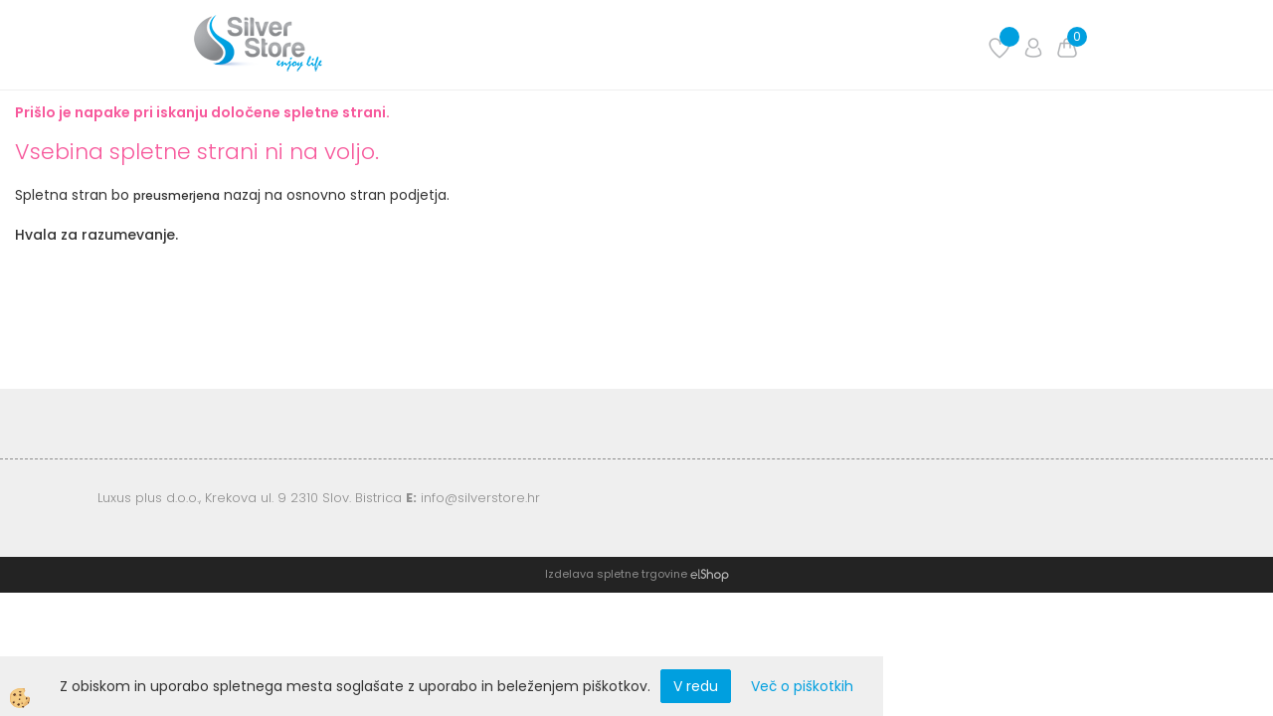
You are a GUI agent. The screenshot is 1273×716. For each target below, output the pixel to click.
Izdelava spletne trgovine (616, 574)
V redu (695, 686)
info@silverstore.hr (480, 497)
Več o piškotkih (802, 686)
